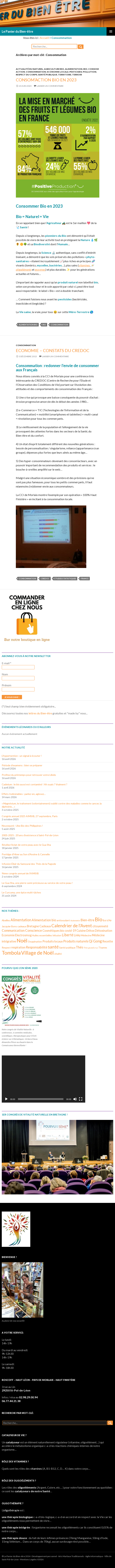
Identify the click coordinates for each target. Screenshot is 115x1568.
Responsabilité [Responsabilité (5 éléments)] (36, 947)
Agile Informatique (94, 1556)
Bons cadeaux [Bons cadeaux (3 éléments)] (18, 926)
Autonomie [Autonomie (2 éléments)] (75, 920)
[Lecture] (6, 1099)
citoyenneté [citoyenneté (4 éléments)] (100, 926)
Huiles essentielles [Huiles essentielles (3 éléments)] (42, 935)
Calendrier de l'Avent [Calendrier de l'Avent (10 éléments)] (71, 925)
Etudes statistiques (65, 578)
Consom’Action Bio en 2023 (46, 79)
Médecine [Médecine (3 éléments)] (86, 935)
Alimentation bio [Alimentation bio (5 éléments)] (44, 920)
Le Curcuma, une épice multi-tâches (21, 892)
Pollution (89, 71)
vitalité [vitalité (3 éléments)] (58, 953)
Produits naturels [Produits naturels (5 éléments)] (75, 941)
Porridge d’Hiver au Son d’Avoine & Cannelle (26, 854)
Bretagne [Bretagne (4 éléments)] (33, 926)
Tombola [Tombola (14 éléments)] (11, 953)
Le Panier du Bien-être (17, 31)
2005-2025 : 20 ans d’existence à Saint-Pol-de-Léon (30, 835)
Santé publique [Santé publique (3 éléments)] (67, 947)
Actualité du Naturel (29, 69)
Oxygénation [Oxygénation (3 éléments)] (35, 941)
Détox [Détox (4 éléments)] (90, 930)
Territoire (64, 74)
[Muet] (75, 1099)
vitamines (84, 265)
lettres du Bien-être (40, 713)
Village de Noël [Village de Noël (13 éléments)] (37, 953)
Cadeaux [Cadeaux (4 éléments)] (45, 926)
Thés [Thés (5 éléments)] (79, 947)
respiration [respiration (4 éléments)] (18, 947)
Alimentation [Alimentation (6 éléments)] (21, 920)
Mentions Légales (28, 1559)
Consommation (36, 71)
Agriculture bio (54, 69)
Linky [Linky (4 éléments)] (77, 935)
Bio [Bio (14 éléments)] (98, 919)
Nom (5, 674)
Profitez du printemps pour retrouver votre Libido (29, 774)
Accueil (44, 37)
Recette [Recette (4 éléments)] (107, 941)
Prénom (6, 685)
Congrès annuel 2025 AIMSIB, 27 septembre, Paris (30, 816)
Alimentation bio (28, 324)
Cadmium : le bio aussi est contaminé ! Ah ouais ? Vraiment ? (34, 784)
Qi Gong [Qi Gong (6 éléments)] (95, 941)
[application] (43, 1079)
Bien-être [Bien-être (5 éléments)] (87, 920)
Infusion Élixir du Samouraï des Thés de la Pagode (29, 863)
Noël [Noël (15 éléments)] (22, 940)
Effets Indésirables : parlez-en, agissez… (24, 793)
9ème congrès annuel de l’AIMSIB (20, 873)
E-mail (6, 663)
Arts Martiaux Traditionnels (71, 1556)
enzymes (40, 269)
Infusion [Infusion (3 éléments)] (56, 935)
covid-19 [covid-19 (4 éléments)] (70, 930)
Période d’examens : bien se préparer (22, 765)
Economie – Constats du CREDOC (52, 350)
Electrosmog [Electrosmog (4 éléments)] (23, 935)
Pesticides (75, 71)
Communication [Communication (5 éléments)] (13, 930)
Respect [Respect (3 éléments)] (6, 947)
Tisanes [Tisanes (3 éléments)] (102, 947)
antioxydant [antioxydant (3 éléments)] (63, 920)
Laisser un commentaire (50, 86)
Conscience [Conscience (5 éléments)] (33, 930)
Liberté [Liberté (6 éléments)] (67, 935)
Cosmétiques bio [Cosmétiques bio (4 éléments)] (53, 930)
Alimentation (73, 69)
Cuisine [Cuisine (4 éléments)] (81, 930)
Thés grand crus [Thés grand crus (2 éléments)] (90, 948)
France (85, 578)
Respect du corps (26, 74)
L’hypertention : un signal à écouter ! (22, 755)
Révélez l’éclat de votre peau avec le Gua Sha (26, 844)
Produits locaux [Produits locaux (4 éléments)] (52, 941)
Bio (85, 69)
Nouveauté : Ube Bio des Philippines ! (22, 825)
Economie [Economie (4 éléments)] (8, 935)
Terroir (77, 74)
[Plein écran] (80, 1099)
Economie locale (58, 71)
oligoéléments (23, 269)
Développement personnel (44, 1556)
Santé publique (47, 74)
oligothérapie (11, 1510)
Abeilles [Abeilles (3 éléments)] (6, 920)
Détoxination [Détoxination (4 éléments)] (103, 930)
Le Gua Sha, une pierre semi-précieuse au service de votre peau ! (37, 882)
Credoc (45, 578)
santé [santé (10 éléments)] (53, 946)
